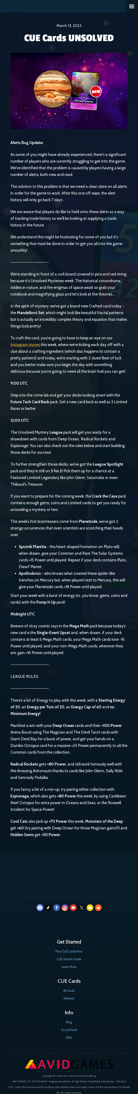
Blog (69, 1022)
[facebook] (56, 907)
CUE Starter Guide (69, 959)
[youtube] (73, 907)
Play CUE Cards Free (69, 951)
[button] (131, 6)
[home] (62, 5)
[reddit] (98, 907)
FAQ (69, 1038)
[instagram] (65, 907)
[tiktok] (48, 907)
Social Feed (69, 1030)
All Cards (69, 991)
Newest (69, 998)
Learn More (69, 967)
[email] (90, 907)
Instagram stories (25, 344)
